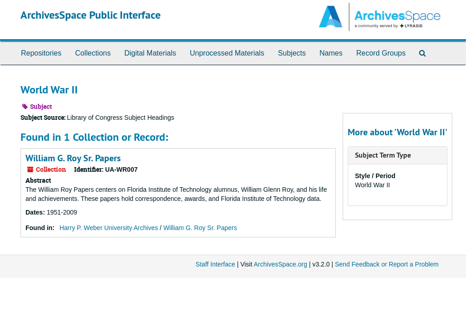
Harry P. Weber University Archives (109, 227)
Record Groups (381, 53)
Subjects (292, 53)
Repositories (41, 53)
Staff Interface (215, 264)
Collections (93, 53)
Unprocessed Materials (227, 53)
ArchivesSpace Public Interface (90, 15)
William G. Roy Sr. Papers (73, 158)
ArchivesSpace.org (280, 264)
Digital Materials (150, 53)
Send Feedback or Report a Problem (387, 264)
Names (331, 53)
